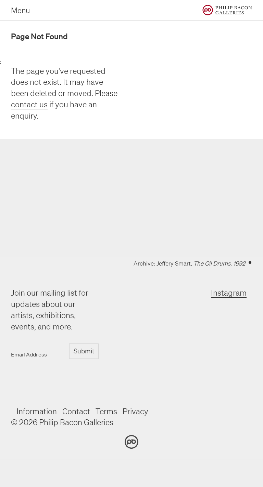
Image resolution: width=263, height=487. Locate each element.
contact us (29, 104)
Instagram (229, 292)
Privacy (135, 411)
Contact (76, 411)
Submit (84, 351)
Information (36, 411)
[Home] (227, 10)
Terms (106, 411)
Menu (20, 10)
